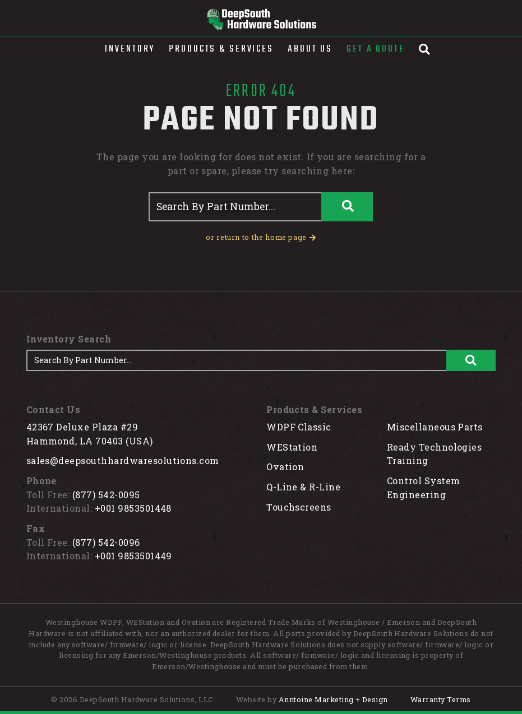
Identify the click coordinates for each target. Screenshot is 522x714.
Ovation (285, 466)
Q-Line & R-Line (303, 487)
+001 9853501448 (133, 508)
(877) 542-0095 (106, 494)
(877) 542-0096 (106, 542)
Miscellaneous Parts (435, 427)
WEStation (291, 447)
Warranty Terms (440, 699)
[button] (130, 49)
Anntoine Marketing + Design (333, 699)
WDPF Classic (298, 427)
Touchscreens (298, 507)
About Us (310, 49)
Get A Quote (376, 49)
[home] (261, 19)
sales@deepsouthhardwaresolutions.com (122, 460)
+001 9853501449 (133, 556)
